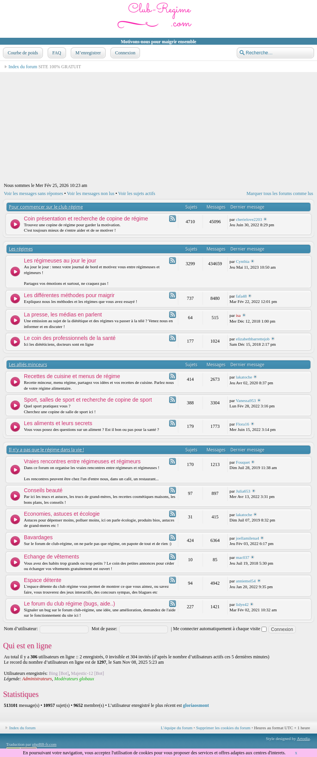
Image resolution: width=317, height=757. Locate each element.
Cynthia (243, 261)
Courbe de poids (22, 53)
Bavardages (38, 537)
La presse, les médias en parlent (63, 314)
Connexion (125, 53)
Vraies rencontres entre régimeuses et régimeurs (82, 461)
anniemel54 (246, 581)
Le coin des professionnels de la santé (70, 338)
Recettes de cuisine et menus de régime (72, 376)
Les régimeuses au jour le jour (60, 260)
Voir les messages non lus (90, 193)
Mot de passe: (104, 628)
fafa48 (241, 296)
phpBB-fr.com (44, 744)
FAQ (56, 53)
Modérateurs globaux (74, 678)
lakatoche (244, 377)
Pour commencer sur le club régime (46, 207)
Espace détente (42, 580)
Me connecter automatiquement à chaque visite (219, 628)
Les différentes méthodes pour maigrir (69, 295)
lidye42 (242, 604)
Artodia (303, 738)
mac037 (243, 557)
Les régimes (21, 249)
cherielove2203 (249, 219)
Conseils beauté (43, 490)
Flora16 (242, 424)
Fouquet (243, 462)
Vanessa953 (246, 400)
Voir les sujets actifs (136, 193)
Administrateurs (37, 678)
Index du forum (22, 66)
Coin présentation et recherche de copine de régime (86, 218)
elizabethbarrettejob (253, 338)
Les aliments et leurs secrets (58, 423)
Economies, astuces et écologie (62, 514)
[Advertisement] (158, 126)
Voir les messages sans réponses (33, 193)
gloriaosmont (196, 705)
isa (238, 315)
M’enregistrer (87, 53)
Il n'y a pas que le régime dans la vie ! (46, 450)
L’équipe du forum (177, 727)
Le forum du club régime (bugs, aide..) (69, 604)
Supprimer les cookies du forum (223, 727)
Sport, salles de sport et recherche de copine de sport (88, 400)
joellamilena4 (247, 538)
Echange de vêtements (51, 556)
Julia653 (243, 491)
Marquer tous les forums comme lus (280, 193)
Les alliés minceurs (28, 364)
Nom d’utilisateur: (21, 628)
